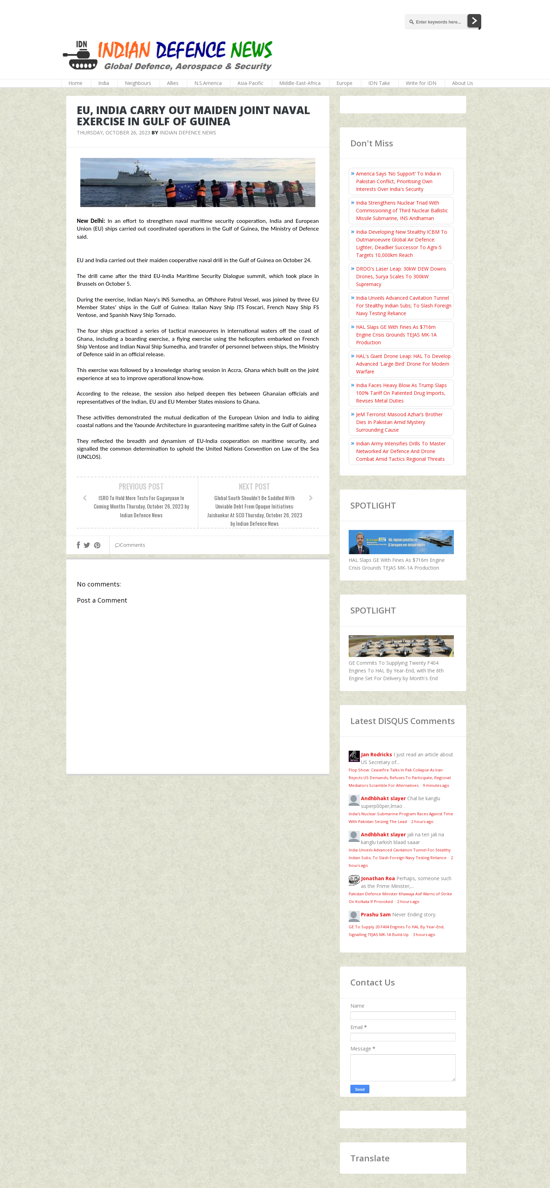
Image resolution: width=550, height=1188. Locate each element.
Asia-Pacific (250, 83)
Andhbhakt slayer (383, 798)
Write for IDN (421, 83)
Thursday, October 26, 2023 (113, 132)
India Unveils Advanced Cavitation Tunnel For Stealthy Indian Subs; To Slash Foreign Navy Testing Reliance (403, 305)
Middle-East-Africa (300, 83)
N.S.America (208, 83)
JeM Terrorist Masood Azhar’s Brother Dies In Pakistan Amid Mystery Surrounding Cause (399, 422)
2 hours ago (422, 821)
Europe (344, 83)
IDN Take (379, 83)
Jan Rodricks (376, 754)
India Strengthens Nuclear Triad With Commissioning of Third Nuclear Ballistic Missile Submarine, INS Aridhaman (402, 210)
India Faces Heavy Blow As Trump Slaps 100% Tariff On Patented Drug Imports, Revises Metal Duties (401, 393)
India (103, 83)
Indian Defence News (188, 132)
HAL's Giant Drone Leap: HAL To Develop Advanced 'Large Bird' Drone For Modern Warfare (403, 364)
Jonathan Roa (378, 878)
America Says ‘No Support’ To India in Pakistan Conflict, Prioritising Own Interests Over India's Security (398, 181)
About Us (462, 83)
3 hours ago (424, 934)
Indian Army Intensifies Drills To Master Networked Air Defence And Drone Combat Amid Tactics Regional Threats (400, 451)
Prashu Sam (376, 914)
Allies (173, 83)
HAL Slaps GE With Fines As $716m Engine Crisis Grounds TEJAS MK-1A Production (396, 335)
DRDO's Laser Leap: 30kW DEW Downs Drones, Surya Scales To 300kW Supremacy (401, 276)
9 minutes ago (436, 785)
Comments (130, 545)
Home (75, 83)
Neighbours (138, 83)
